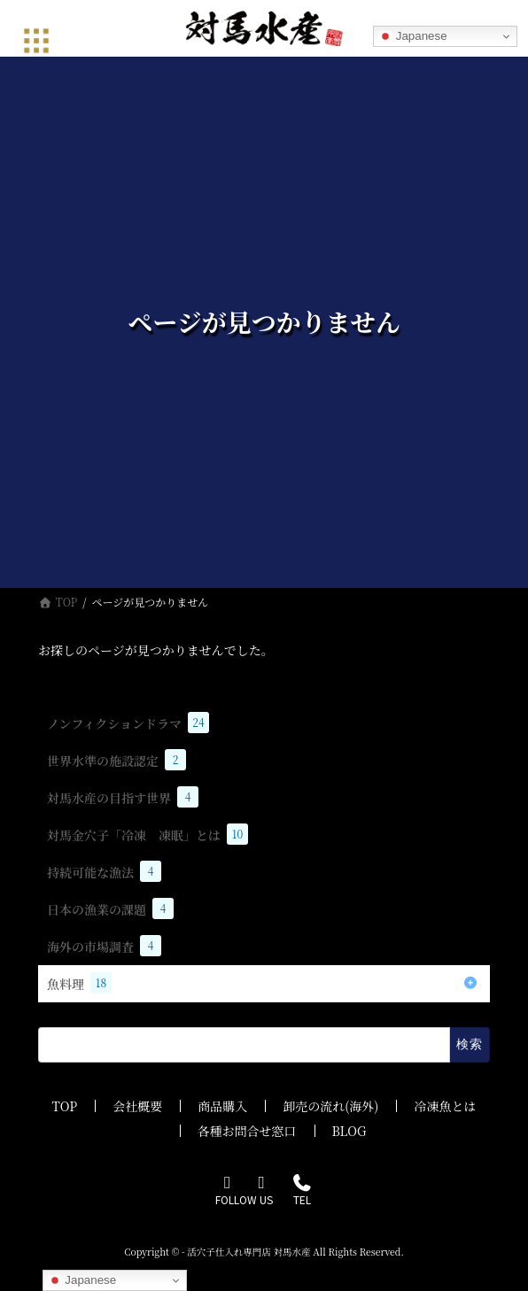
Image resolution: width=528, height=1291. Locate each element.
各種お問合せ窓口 (247, 1131)
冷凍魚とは (445, 1106)
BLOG (349, 1131)
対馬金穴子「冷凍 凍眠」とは (147, 834)
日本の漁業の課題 (110, 908)
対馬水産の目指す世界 (122, 797)
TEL (302, 1192)
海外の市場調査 (104, 945)
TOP (65, 1106)
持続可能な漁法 (104, 871)
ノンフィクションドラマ (128, 722)
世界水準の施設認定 (116, 759)
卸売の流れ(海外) (330, 1106)
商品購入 (222, 1106)
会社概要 (137, 1106)
